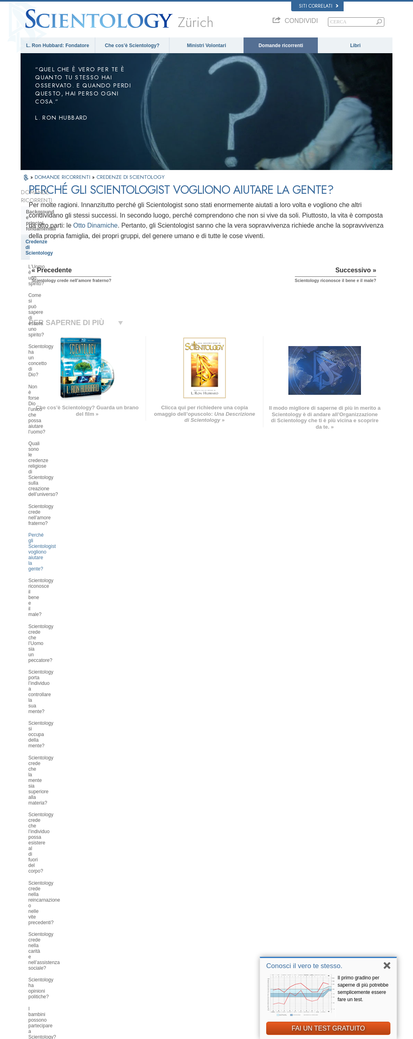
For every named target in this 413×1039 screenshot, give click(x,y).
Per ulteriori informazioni (216, 950)
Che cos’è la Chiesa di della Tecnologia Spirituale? (57, 796)
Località (200, 965)
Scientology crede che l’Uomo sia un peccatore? (64, 373)
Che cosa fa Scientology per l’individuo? (58, 614)
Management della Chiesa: (56, 768)
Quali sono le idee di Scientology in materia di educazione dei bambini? (66, 524)
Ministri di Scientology (51, 702)
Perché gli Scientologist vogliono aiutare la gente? (63, 338)
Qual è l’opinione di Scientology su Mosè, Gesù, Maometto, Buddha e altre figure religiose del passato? (65, 579)
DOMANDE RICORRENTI (63, 177)
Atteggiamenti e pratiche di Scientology (57, 729)
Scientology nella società (54, 823)
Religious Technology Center (59, 781)
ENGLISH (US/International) (52, 901)
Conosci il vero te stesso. (304, 966)
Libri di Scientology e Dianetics (62, 629)
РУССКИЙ (35, 950)
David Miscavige (310, 926)
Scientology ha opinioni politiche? (64, 492)
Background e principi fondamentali (51, 206)
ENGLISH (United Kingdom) (52, 909)
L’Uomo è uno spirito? (51, 236)
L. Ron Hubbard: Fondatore (57, 45)
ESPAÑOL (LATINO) (120, 925)
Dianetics (303, 903)
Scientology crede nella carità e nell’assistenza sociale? (62, 477)
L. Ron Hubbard (208, 895)
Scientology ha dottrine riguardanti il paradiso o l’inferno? (65, 559)
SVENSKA (110, 917)
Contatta (200, 957)
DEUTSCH (35, 973)
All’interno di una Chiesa (54, 714)
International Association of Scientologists (334, 950)
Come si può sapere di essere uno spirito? (65, 250)
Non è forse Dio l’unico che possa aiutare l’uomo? (64, 280)
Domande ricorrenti (281, 45)
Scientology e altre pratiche (57, 744)
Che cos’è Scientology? (132, 45)
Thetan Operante (45, 690)
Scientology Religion (314, 919)
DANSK (32, 917)
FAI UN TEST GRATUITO (328, 1028)
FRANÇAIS (36, 925)
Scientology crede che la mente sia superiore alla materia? (65, 419)
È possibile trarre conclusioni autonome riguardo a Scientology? (65, 541)
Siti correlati (318, 6)
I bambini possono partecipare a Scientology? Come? (62, 507)
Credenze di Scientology (53, 222)
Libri (355, 45)
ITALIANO (110, 948)
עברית (32, 933)
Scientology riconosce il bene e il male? (63, 355)
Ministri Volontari (206, 45)
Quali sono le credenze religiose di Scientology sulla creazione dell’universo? (65, 300)
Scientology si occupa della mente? (66, 405)
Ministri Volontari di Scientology (324, 942)
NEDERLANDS (40, 965)
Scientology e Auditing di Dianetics (55, 662)
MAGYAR (109, 901)
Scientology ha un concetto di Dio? (65, 265)
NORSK (108, 909)
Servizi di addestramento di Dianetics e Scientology (57, 644)
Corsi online (204, 942)
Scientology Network (314, 910)
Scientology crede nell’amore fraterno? (59, 320)
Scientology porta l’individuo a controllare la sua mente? (60, 390)
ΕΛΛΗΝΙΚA (111, 940)
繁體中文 (33, 957)
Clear (32, 677)
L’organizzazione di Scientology (62, 756)
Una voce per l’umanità (215, 910)
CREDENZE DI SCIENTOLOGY (130, 177)
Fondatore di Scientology (55, 599)
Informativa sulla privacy (242, 1030)
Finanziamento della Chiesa (57, 811)
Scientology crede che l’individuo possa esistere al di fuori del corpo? (66, 437)
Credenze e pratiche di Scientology (226, 903)
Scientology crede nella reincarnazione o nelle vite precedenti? (56, 457)
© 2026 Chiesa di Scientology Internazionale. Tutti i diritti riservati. (85, 1030)
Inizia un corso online (314, 934)
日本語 (31, 942)
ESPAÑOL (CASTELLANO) (127, 932)
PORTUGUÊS (114, 956)
